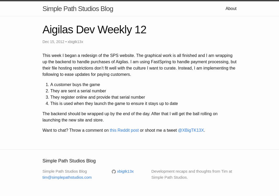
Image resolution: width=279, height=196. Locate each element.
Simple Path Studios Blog (77, 9)
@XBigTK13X (191, 130)
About (231, 8)
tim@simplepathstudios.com (67, 177)
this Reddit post (124, 130)
